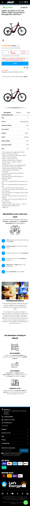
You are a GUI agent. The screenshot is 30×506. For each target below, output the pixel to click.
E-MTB (12, 76)
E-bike (8, 76)
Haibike (25, 76)
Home (4, 76)
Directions (6, 414)
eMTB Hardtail (18, 76)
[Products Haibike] (24, 7)
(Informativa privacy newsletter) (11, 455)
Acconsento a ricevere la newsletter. (12, 454)
